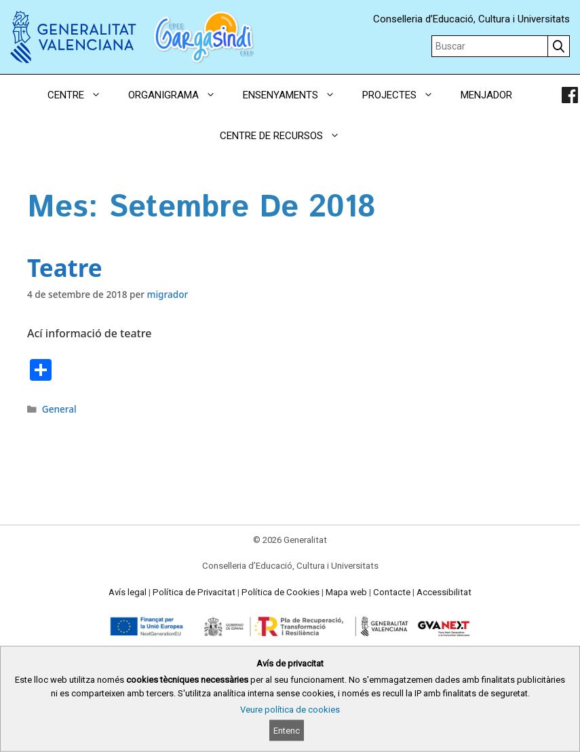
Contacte (391, 592)
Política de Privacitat (194, 592)
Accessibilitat (444, 592)
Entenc (286, 731)
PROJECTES (404, 95)
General (59, 408)
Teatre (64, 268)
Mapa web (346, 592)
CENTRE (81, 95)
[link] (570, 95)
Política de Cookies (280, 592)
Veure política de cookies (290, 709)
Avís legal (128, 592)
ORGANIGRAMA (178, 95)
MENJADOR (486, 95)
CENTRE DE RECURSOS (286, 135)
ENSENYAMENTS (296, 95)
